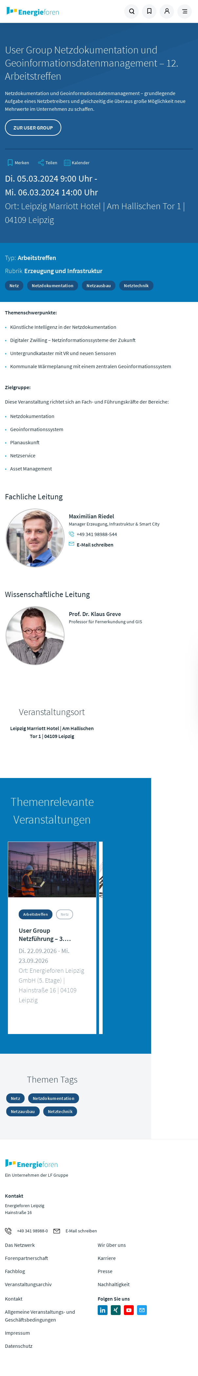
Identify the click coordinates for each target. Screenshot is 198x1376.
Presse (105, 1271)
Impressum (17, 1332)
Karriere (107, 1258)
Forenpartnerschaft (26, 1258)
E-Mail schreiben (91, 544)
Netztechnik (136, 286)
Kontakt (13, 1298)
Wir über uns (112, 1245)
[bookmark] (18, 162)
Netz (14, 286)
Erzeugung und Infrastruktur (63, 271)
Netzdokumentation (52, 286)
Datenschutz (18, 1346)
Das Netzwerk (20, 1245)
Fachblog (15, 1271)
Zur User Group (33, 127)
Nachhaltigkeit (113, 1284)
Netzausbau (99, 286)
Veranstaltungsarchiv (28, 1284)
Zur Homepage (52, 11)
